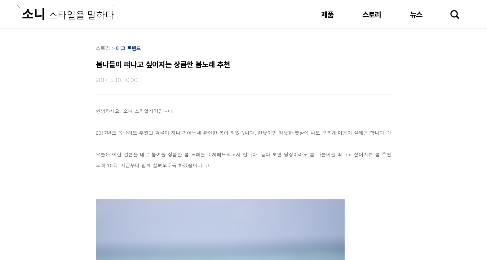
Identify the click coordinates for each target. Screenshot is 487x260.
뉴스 (416, 14)
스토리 (371, 14)
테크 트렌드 (128, 48)
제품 (327, 14)
